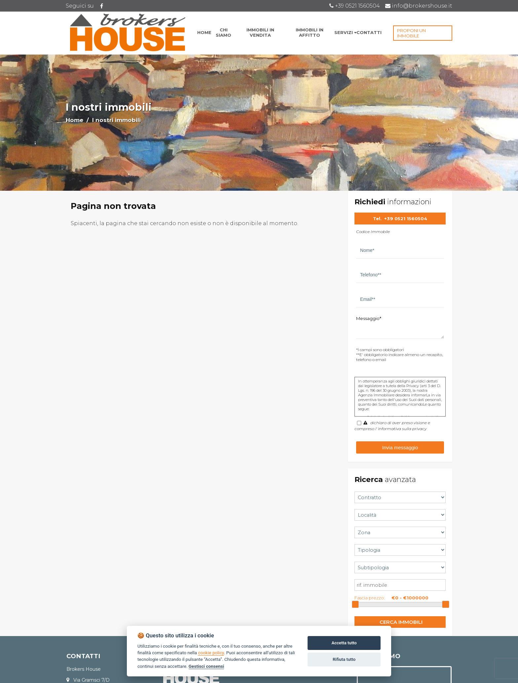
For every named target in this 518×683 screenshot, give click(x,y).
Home (74, 120)
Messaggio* (368, 318)
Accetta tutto (343, 642)
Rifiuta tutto (344, 659)
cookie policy (211, 652)
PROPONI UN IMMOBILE (411, 33)
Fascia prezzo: (369, 597)
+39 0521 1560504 (405, 218)
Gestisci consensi (206, 666)
